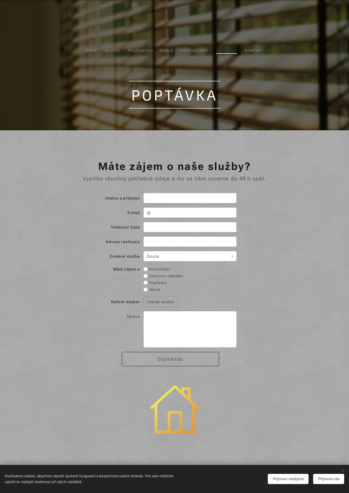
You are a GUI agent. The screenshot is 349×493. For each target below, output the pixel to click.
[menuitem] (91, 51)
